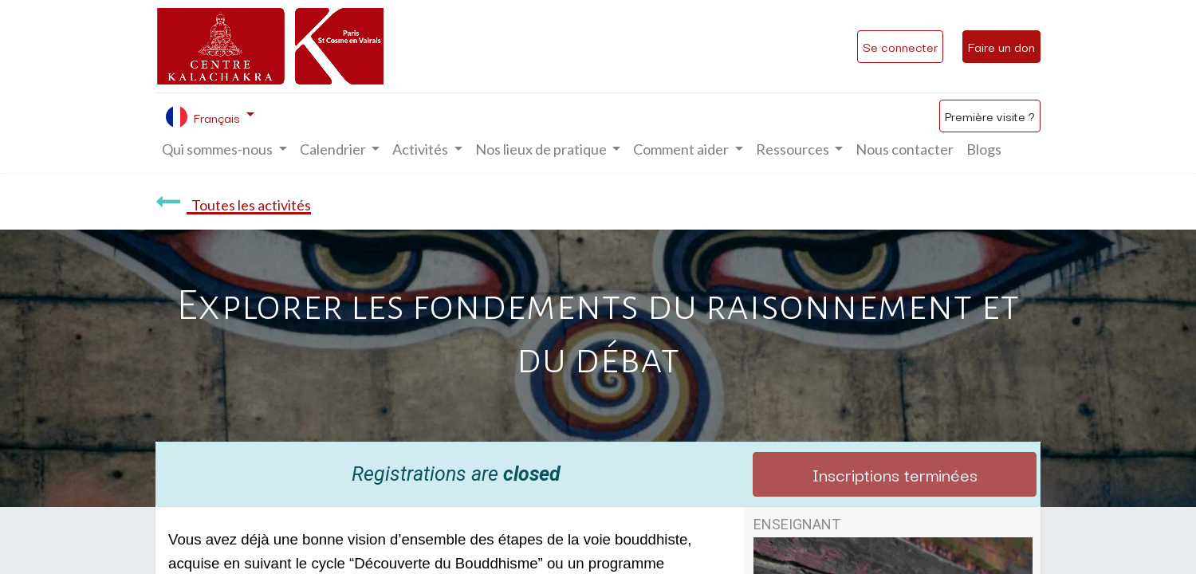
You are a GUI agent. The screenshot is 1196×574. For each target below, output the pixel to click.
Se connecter (900, 46)
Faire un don (1001, 46)
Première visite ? (990, 115)
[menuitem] (904, 149)
